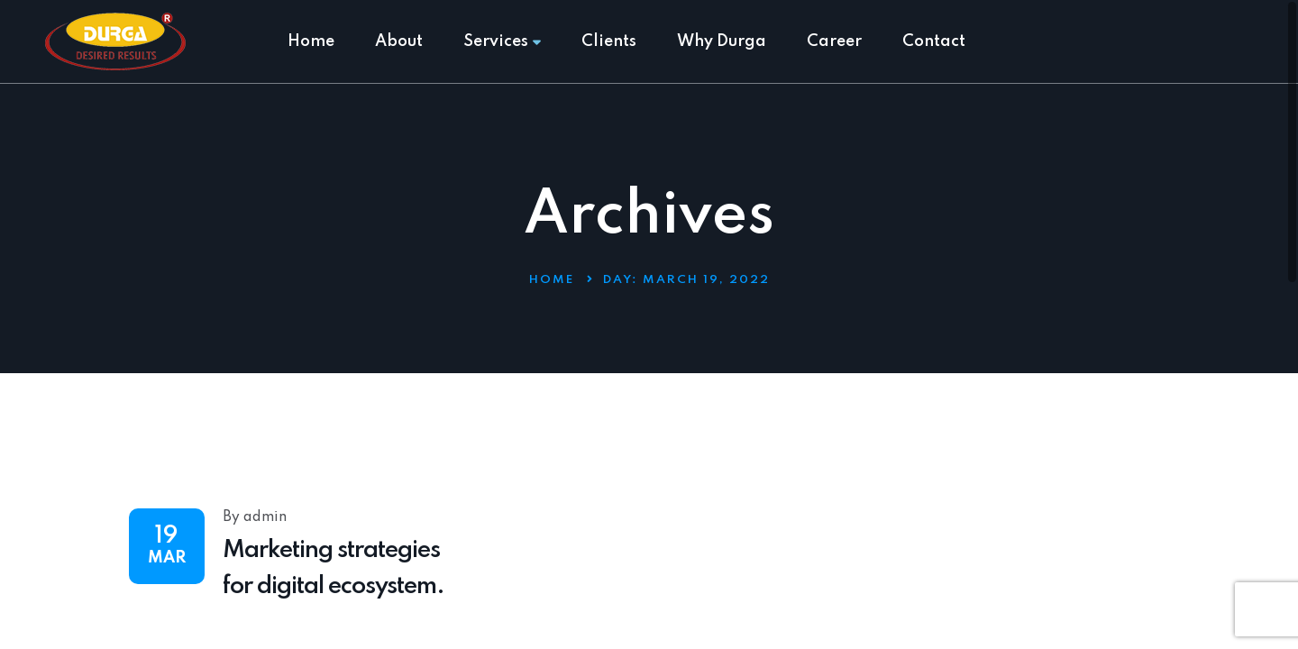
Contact (933, 41)
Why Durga (721, 41)
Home (311, 41)
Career (834, 41)
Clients (608, 41)
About (399, 41)
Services (502, 41)
